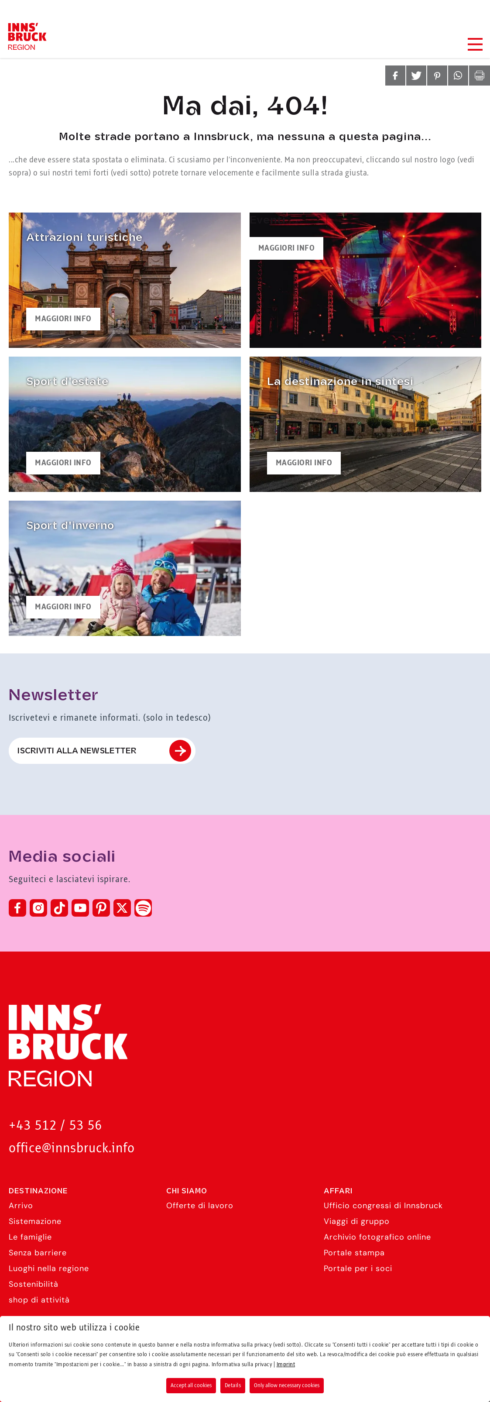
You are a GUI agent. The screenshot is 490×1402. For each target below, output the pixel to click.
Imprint (286, 1364)
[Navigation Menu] (474, 44)
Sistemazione (35, 1221)
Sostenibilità (33, 1284)
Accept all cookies (191, 1385)
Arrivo (21, 1205)
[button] (395, 75)
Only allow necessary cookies (286, 1385)
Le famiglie (30, 1237)
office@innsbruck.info (72, 1148)
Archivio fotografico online (377, 1237)
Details (233, 1385)
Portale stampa (354, 1252)
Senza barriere (38, 1252)
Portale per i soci (358, 1268)
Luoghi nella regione (49, 1268)
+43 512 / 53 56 (55, 1126)
